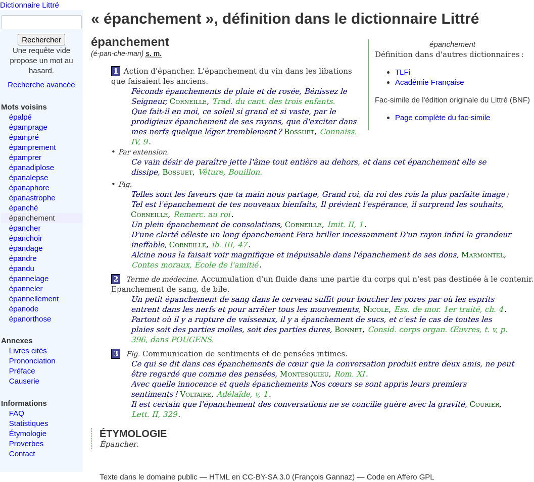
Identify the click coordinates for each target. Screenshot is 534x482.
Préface (22, 370)
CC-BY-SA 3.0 (266, 476)
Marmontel (482, 254)
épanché (23, 207)
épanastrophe (32, 197)
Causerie (24, 381)
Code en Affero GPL (400, 476)
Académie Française (429, 82)
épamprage (28, 127)
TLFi (402, 72)
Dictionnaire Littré (29, 5)
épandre (23, 258)
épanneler (26, 288)
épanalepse (28, 177)
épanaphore (29, 187)
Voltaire (195, 394)
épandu (21, 268)
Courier (485, 404)
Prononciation (32, 360)
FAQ (16, 413)
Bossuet (299, 131)
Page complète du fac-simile (442, 117)
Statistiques (28, 423)
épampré (24, 137)
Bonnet (348, 329)
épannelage (28, 278)
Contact (22, 453)
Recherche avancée (41, 84)
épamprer (25, 157)
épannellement (34, 298)
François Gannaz (323, 476)
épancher (25, 228)
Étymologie (27, 433)
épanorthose (30, 318)
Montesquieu (304, 374)
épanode (23, 308)
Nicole (376, 309)
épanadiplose (31, 167)
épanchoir (25, 238)
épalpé (20, 117)
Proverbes (26, 443)
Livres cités (28, 350)
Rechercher (41, 39)
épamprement (32, 147)
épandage (26, 248)
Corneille (188, 101)
